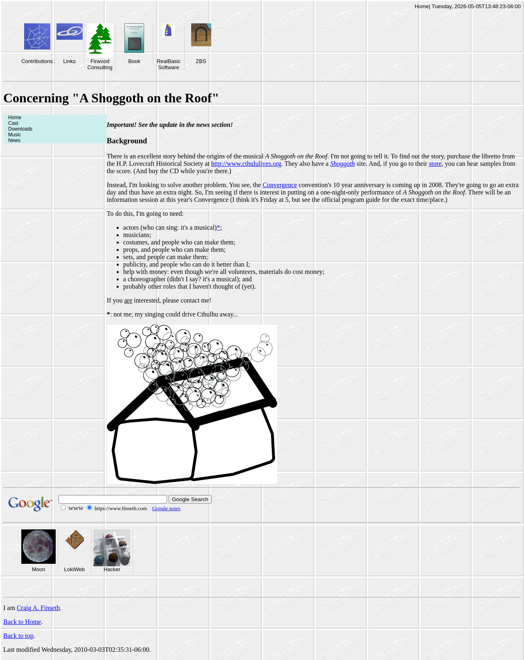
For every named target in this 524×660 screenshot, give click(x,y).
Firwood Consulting (99, 64)
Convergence (279, 184)
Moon (38, 569)
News (14, 140)
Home (422, 6)
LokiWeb (74, 569)
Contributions (37, 61)
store (435, 163)
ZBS (201, 61)
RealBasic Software (169, 64)
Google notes (166, 508)
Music (14, 135)
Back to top (18, 635)
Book (134, 61)
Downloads (20, 129)
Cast (13, 123)
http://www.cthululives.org (246, 163)
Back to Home (22, 621)
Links (69, 61)
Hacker (112, 569)
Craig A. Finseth (38, 607)
